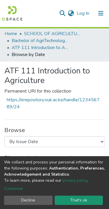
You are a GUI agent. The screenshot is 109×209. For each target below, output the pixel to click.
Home (11, 33)
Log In (83, 13)
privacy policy (74, 180)
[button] (71, 13)
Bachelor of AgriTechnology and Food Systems (41, 40)
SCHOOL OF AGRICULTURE (53, 33)
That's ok (78, 200)
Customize (13, 188)
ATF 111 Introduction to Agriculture (41, 47)
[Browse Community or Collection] (54, 141)
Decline (28, 200)
